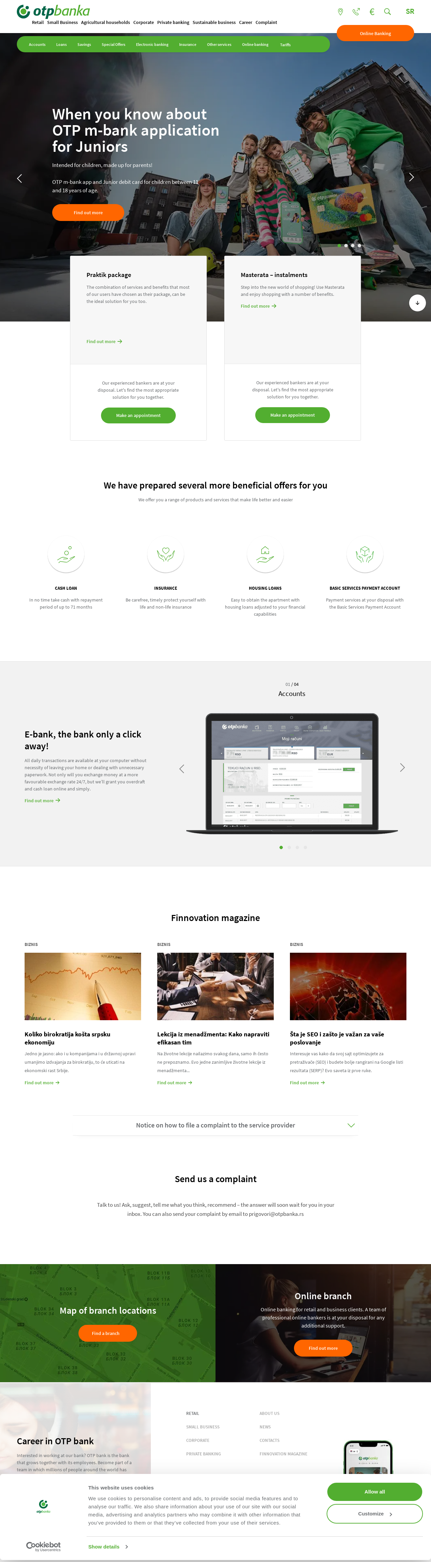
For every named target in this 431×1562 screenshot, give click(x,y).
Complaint (266, 22)
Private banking (173, 22)
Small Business (62, 22)
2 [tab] (346, 245)
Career (245, 22)
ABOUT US (269, 1413)
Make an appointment (138, 415)
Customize (375, 1513)
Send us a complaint (216, 1179)
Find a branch (106, 1333)
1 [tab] (339, 245)
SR (410, 11)
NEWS (265, 1427)
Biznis (31, 944)
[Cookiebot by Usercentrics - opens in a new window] (43, 1547)
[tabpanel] (292, 765)
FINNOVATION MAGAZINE (283, 1454)
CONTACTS (269, 1440)
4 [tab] (359, 245)
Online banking (255, 45)
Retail (38, 22)
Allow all (375, 1492)
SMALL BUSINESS (203, 1427)
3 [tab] (353, 245)
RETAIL (192, 1413)
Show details (104, 1547)
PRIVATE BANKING (203, 1454)
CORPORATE (197, 1440)
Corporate (143, 22)
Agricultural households (105, 22)
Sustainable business (214, 22)
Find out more (88, 213)
